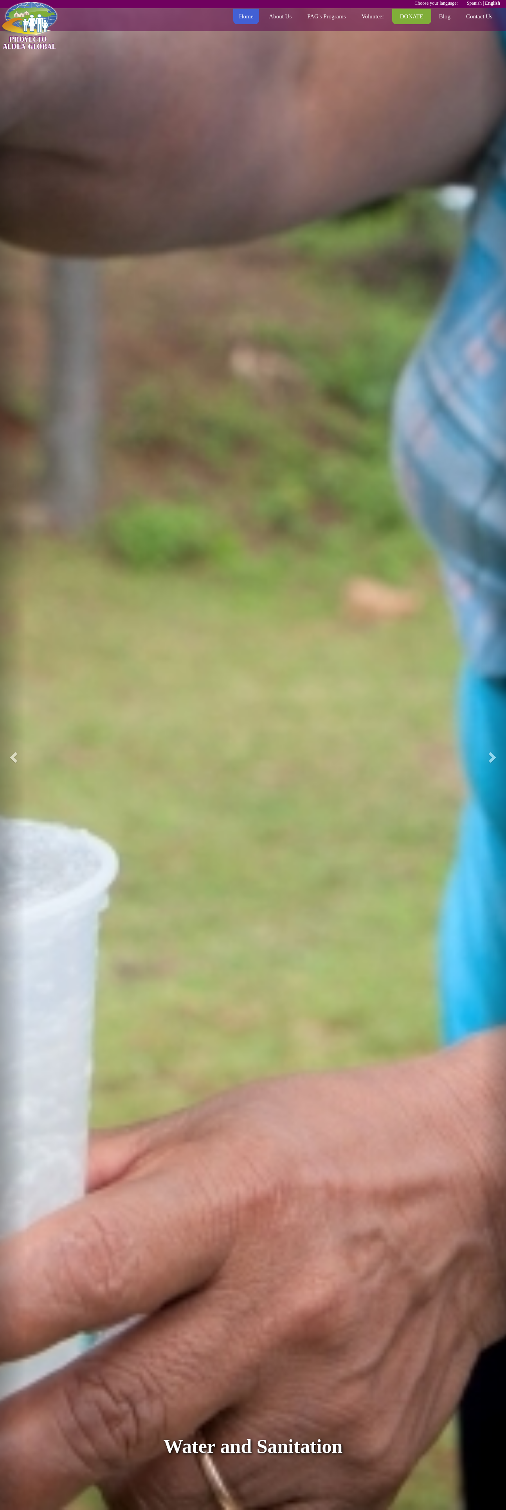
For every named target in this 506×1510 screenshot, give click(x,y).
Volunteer (373, 16)
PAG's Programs (326, 16)
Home (246, 16)
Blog (444, 16)
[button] (12, 755)
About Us (280, 16)
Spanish (474, 3)
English (492, 3)
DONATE (411, 16)
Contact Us (479, 16)
